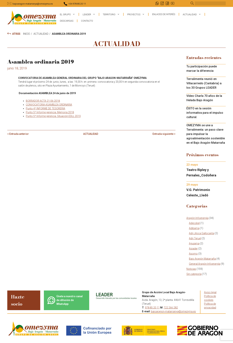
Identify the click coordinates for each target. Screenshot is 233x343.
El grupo (69, 14)
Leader (91, 14)
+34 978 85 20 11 (77, 3)
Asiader (193, 248)
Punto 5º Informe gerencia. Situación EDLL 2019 (53, 116)
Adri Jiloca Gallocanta (201, 233)
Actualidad (194, 14)
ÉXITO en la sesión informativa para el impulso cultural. (204, 113)
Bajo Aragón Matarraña (202, 258)
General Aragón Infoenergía (204, 263)
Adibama (194, 228)
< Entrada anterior (18, 133)
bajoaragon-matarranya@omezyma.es (33, 3)
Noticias (191, 268)
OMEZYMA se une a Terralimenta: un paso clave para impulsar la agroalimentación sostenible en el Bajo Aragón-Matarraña (205, 134)
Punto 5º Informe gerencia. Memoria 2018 (50, 112)
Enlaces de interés (163, 14)
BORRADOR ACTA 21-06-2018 (43, 100)
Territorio (113, 14)
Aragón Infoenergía (197, 218)
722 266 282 (171, 307)
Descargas (66, 20)
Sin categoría (194, 274)
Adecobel (194, 223)
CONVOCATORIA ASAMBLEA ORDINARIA (49, 104)
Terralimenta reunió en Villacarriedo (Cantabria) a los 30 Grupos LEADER (204, 83)
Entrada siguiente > (164, 133)
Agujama (194, 243)
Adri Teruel (195, 238)
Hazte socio (17, 300)
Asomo (193, 253)
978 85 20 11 (152, 307)
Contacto (87, 20)
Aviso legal (210, 292)
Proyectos (137, 14)
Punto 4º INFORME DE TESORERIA (45, 108)
